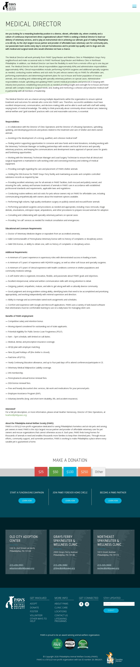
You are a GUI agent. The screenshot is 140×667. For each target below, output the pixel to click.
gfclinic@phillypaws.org (64, 568)
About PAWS (61, 604)
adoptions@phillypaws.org (22, 568)
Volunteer (36, 615)
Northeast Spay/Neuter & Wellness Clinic (109, 541)
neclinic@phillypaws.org (108, 568)
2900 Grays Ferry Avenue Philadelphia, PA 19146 (65, 553)
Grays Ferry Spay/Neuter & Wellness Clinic (65, 541)
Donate (34, 607)
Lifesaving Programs (61, 620)
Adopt (33, 604)
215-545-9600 (104, 564)
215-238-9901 (17, 564)
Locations (61, 611)
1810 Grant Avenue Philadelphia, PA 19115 (108, 553)
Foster (34, 611)
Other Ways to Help (38, 620)
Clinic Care (61, 607)
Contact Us (61, 615)
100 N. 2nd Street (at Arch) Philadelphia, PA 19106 (22, 549)
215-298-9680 (60, 564)
